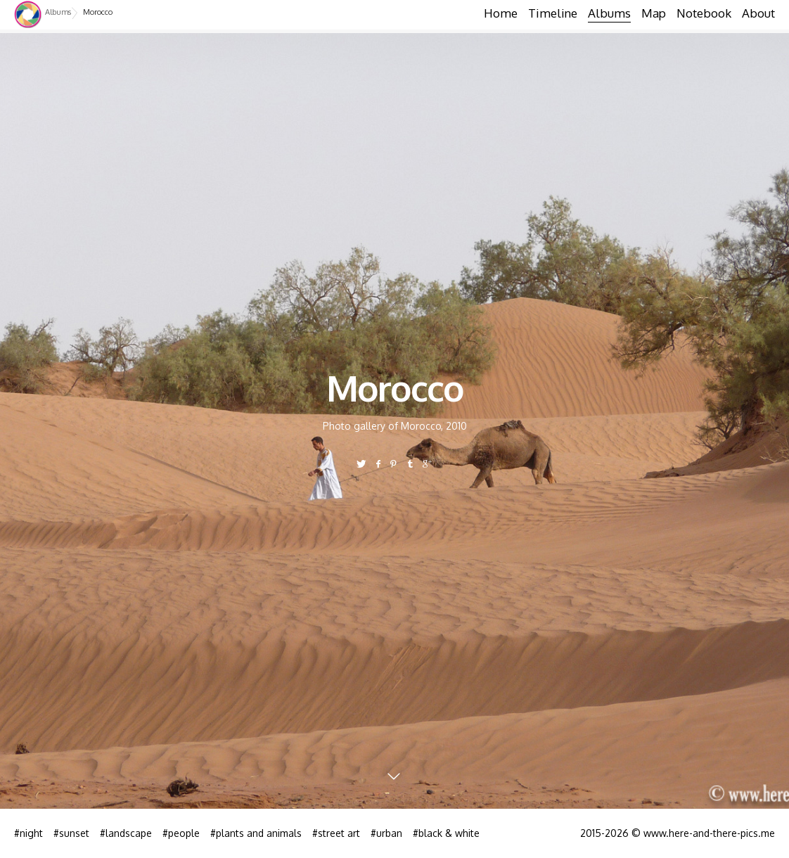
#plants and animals (256, 833)
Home (501, 13)
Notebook (703, 13)
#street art (336, 833)
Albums (609, 13)
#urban (386, 833)
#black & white (446, 833)
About (758, 13)
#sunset (71, 833)
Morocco (394, 386)
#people (181, 833)
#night (28, 833)
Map (653, 13)
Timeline (552, 13)
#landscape (126, 833)
